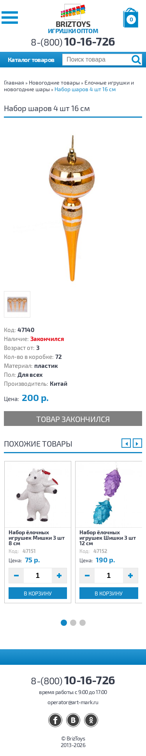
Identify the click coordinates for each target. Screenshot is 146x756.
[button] (9, 17)
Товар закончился (73, 419)
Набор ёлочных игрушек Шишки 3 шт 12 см (107, 537)
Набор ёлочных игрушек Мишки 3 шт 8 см (37, 537)
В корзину (38, 593)
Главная (14, 82)
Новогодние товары (54, 82)
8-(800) (73, 42)
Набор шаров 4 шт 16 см (85, 89)
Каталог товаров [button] (31, 59)
